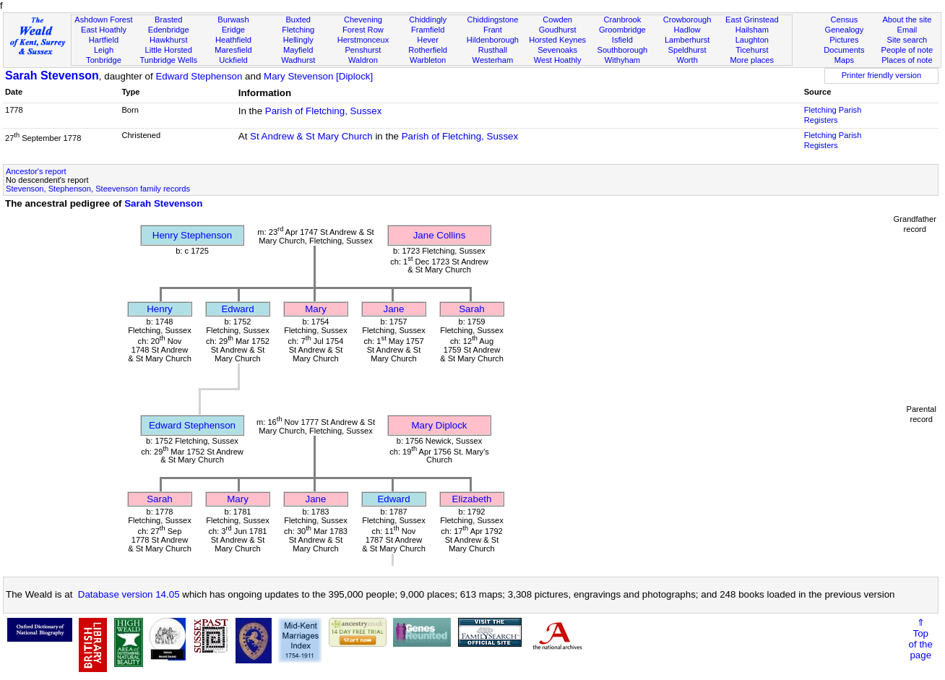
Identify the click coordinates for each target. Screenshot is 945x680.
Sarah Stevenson (52, 75)
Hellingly (298, 39)
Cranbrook (622, 19)
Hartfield (103, 39)
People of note (907, 50)
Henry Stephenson (192, 235)
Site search (907, 39)
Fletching (298, 29)
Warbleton (428, 60)
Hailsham (752, 29)
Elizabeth (472, 499)
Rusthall (492, 50)
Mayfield (298, 50)
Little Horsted (168, 50)
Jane (394, 309)
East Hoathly (103, 29)
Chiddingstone (492, 19)
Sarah (472, 309)
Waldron (363, 60)
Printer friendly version (882, 75)
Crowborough (687, 19)
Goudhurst (558, 29)
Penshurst (363, 50)
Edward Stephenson (198, 76)
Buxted (298, 19)
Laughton (752, 39)
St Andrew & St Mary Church (311, 136)
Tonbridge (103, 60)
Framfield (427, 29)
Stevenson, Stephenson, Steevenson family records (98, 188)
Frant (492, 29)
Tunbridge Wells (168, 60)
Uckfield (233, 60)
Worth (686, 60)
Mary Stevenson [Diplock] (318, 76)
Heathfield (233, 39)
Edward (237, 309)
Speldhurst (687, 50)
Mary (316, 309)
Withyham (622, 60)
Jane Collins (439, 235)
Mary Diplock (439, 425)
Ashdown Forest (103, 19)
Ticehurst (751, 50)
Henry (160, 309)
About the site (906, 19)
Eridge (233, 29)
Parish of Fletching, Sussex (323, 111)
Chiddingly (427, 19)
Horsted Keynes (557, 39)
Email (907, 29)
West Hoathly (558, 60)
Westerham (493, 60)
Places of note (906, 60)
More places (752, 60)
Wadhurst (298, 60)
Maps (844, 60)
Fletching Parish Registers (833, 115)
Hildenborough (493, 39)
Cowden (557, 19)
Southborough (622, 50)
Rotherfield (427, 50)
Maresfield (233, 50)
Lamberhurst (687, 39)
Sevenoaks (557, 50)
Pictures (843, 39)
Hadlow (687, 29)
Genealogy (844, 29)
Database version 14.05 (129, 594)
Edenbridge (168, 29)
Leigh (103, 50)
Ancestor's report (36, 171)
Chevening (363, 19)
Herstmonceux (363, 39)
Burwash (233, 19)
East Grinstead (751, 19)
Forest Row (363, 29)
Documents (844, 50)
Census (844, 19)
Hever (428, 39)
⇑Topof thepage (921, 638)
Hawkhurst (168, 39)
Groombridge (622, 29)
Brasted (168, 19)
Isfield (622, 39)
